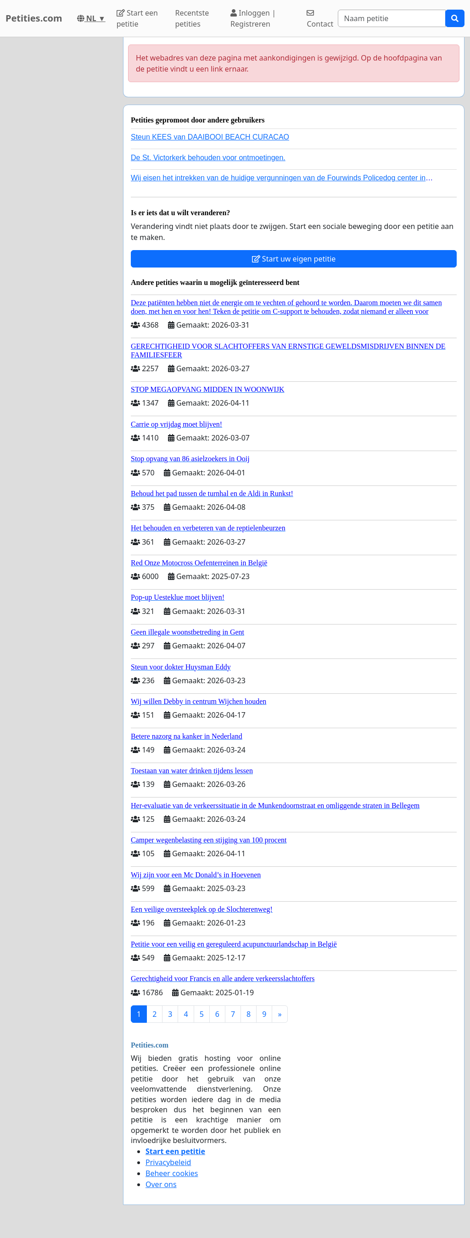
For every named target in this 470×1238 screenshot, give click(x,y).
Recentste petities (192, 18)
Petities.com (34, 18)
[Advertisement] (59, 174)
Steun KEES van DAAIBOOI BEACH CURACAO (210, 137)
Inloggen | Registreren (253, 18)
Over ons (161, 1184)
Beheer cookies (171, 1173)
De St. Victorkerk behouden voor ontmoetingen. (208, 158)
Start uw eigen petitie (294, 259)
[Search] (392, 18)
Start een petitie (137, 18)
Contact (320, 19)
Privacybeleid (168, 1162)
